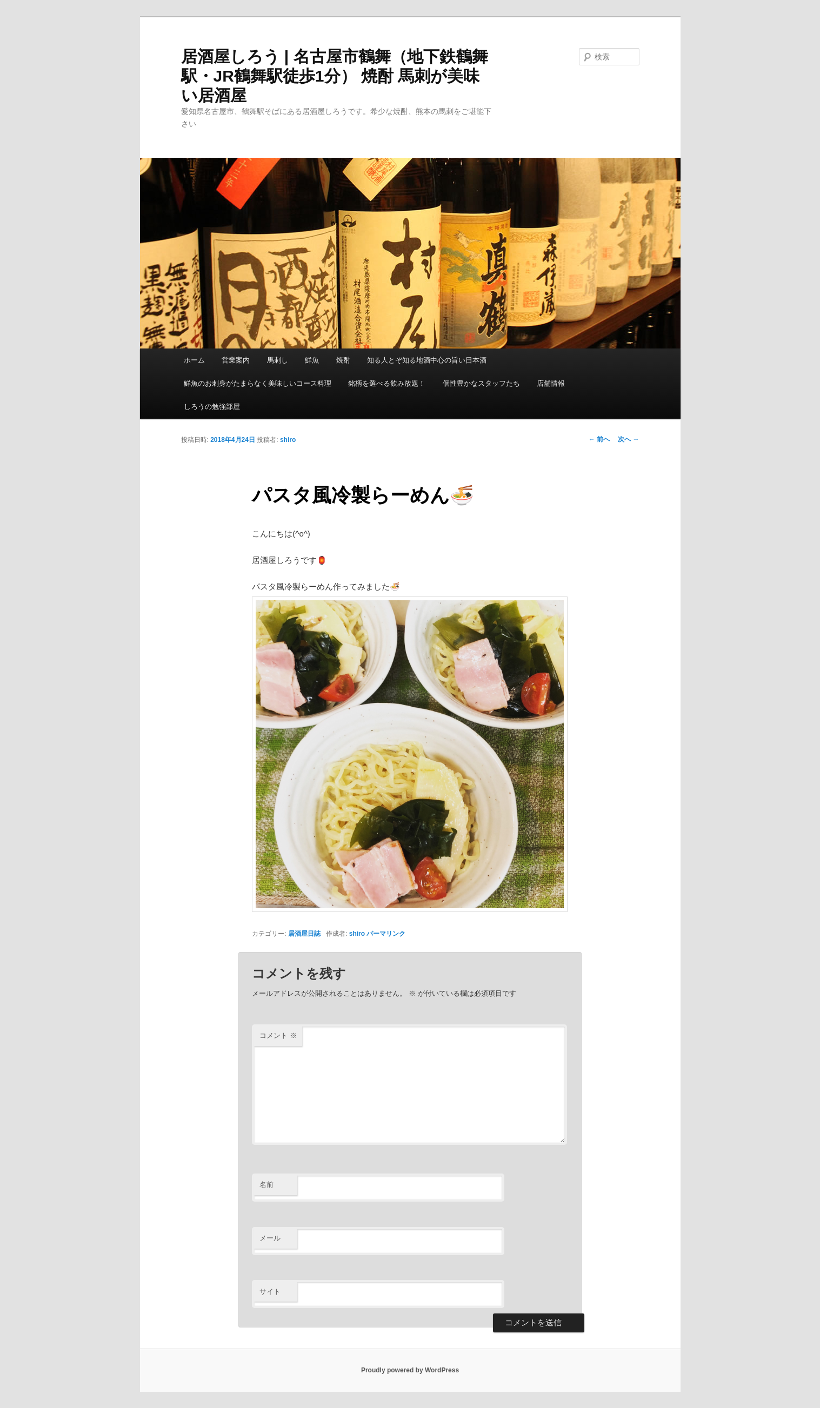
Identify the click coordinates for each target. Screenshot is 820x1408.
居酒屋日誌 (304, 933)
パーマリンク (385, 933)
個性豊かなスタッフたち (481, 383)
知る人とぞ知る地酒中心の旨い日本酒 (426, 360)
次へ (628, 439)
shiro (288, 440)
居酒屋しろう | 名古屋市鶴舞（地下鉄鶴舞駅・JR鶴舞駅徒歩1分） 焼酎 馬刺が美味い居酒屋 (334, 76)
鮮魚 (312, 360)
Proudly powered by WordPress (410, 1370)
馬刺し (277, 360)
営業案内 (236, 360)
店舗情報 (551, 383)
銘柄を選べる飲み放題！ (386, 383)
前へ (599, 439)
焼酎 (343, 360)
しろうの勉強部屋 (212, 407)
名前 (266, 1185)
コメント (278, 1035)
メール (270, 1238)
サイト (270, 1292)
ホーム (194, 360)
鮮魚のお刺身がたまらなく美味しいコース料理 (257, 383)
